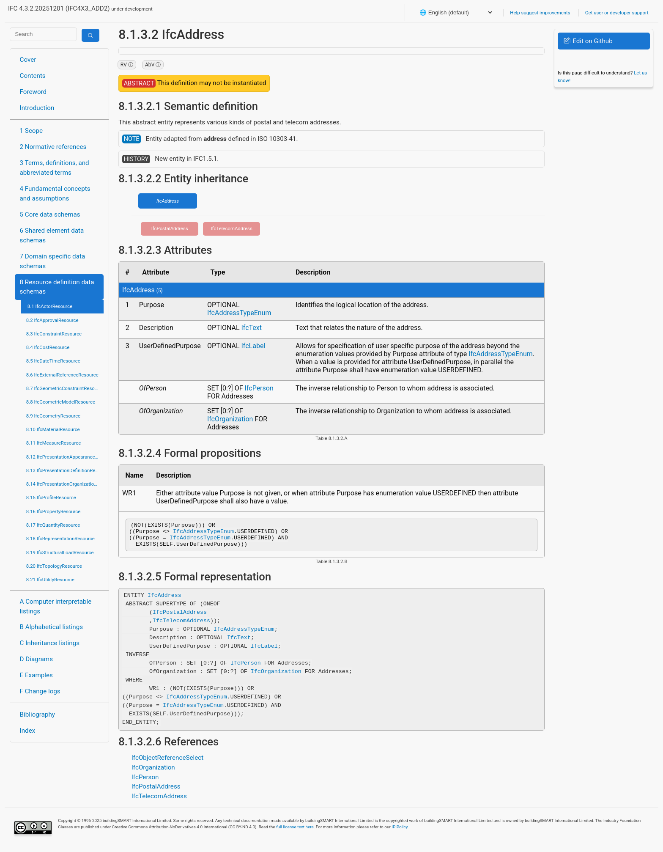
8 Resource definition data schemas (57, 287)
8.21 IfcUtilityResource (50, 580)
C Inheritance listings (49, 643)
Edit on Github (588, 41)
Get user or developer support (617, 13)
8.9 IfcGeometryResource (53, 416)
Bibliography (37, 714)
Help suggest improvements (540, 13)
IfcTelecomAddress (231, 228)
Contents (33, 76)
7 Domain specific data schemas (52, 261)
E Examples (36, 675)
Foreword (33, 92)
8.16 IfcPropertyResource (53, 511)
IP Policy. (400, 832)
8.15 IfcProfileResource (51, 497)
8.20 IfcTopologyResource (54, 566)
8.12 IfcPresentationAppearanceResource (65, 457)
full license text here (295, 832)
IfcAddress (167, 201)
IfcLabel (253, 346)
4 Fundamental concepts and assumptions (55, 193)
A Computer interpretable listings (56, 606)
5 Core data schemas (50, 214)
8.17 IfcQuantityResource (53, 525)
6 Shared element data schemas (52, 235)
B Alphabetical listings (51, 627)
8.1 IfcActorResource (49, 306)
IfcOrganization (230, 419)
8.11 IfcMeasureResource (53, 443)
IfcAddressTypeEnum (239, 313)
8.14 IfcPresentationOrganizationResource (65, 484)
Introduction (37, 108)
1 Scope (31, 131)
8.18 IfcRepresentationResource (60, 538)
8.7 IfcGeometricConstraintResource (65, 388)
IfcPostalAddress (169, 228)
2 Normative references (53, 147)
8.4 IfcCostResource (48, 347)
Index (28, 730)
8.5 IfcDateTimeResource (53, 361)
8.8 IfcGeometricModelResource (60, 402)
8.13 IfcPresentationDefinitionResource (65, 470)
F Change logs (40, 691)
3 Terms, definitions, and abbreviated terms (54, 167)
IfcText (251, 328)
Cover (28, 59)
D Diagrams (36, 659)
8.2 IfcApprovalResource (52, 320)
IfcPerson (259, 388)
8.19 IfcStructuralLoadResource (60, 552)
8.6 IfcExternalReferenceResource (62, 375)
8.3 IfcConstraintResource (54, 334)
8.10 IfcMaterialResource (53, 429)
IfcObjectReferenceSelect (168, 763)
